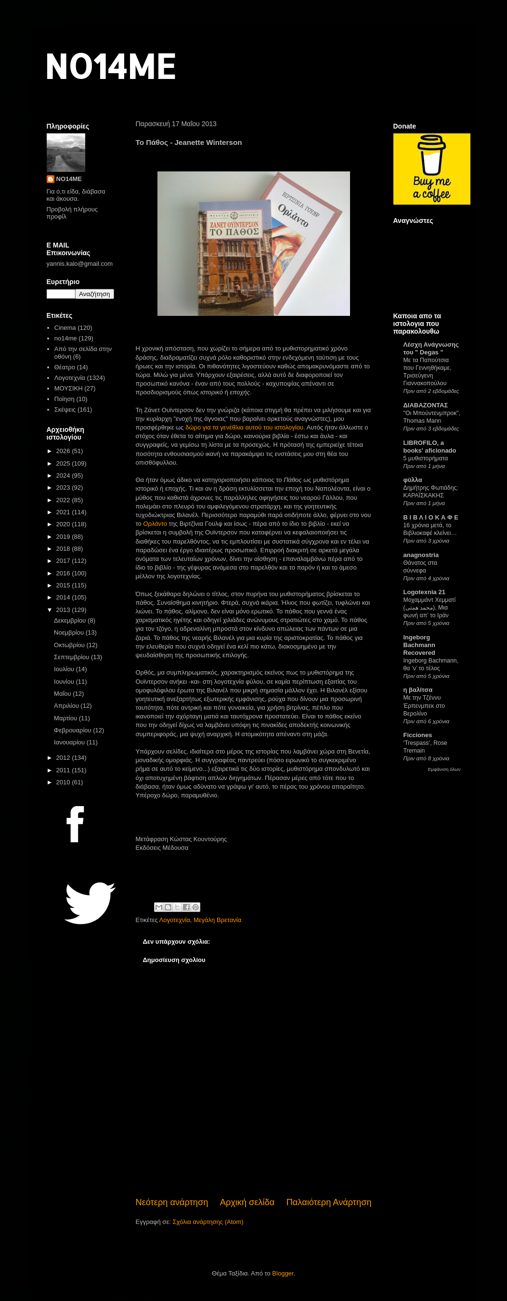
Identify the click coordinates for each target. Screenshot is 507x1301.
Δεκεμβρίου (71, 620)
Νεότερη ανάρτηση (172, 1202)
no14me (65, 338)
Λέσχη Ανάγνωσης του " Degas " (431, 348)
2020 (64, 524)
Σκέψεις (65, 409)
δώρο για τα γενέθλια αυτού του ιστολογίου (244, 427)
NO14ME (110, 65)
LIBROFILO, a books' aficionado (429, 446)
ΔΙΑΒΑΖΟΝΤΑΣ (425, 405)
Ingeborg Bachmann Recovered (419, 645)
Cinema (65, 327)
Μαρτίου (66, 718)
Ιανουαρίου (70, 742)
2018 (64, 548)
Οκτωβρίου (70, 645)
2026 (64, 451)
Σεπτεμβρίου (72, 657)
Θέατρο (64, 367)
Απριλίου (67, 705)
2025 (64, 463)
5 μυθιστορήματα (425, 458)
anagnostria (421, 555)
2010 (64, 782)
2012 (64, 757)
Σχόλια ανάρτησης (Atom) (207, 1221)
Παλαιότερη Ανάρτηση (329, 1202)
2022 (64, 500)
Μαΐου (63, 693)
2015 (64, 585)
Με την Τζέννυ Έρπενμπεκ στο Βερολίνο (424, 705)
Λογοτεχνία (174, 920)
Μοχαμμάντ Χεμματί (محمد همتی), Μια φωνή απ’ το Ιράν (429, 608)
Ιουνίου (65, 681)
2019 (64, 536)
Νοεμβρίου (70, 632)
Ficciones (417, 735)
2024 (64, 475)
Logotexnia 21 (424, 592)
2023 (64, 487)
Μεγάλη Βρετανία (217, 920)
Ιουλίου (65, 669)
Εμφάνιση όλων (444, 769)
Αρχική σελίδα (247, 1202)
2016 (64, 573)
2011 (64, 770)
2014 (64, 597)
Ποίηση (64, 399)
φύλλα (412, 479)
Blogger (282, 1273)
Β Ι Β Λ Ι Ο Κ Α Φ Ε (430, 517)
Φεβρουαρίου (73, 730)
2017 (64, 560)
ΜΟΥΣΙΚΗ (68, 388)
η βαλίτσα (418, 689)
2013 (64, 609)
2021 (64, 512)
